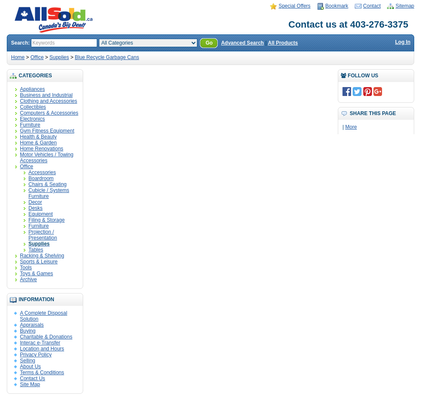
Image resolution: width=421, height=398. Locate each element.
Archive (28, 279)
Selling (27, 361)
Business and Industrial (46, 95)
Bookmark (337, 6)
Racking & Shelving (42, 256)
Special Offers (294, 6)
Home (18, 57)
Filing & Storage (46, 220)
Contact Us (32, 378)
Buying (28, 331)
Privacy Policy (36, 355)
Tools (26, 268)
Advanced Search (242, 43)
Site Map (30, 384)
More (350, 127)
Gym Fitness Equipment (47, 131)
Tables (35, 250)
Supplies (59, 57)
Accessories (42, 172)
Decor (35, 202)
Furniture (30, 125)
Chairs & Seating (47, 184)
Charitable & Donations (46, 337)
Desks (35, 208)
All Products (283, 43)
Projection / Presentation (42, 235)
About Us (30, 367)
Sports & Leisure (39, 262)
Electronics (32, 119)
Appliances (32, 89)
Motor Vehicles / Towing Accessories (46, 158)
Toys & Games (36, 274)
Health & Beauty (38, 137)
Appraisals (32, 325)
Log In (402, 42)
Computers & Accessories (49, 113)
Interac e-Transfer (40, 343)
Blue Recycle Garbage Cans (107, 57)
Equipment (40, 214)
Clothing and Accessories (48, 101)
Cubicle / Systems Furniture (48, 193)
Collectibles (33, 107)
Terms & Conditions (42, 372)
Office (37, 57)
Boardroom (40, 178)
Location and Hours (42, 349)
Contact (372, 6)
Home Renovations (41, 149)
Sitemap (405, 6)
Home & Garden (38, 143)
